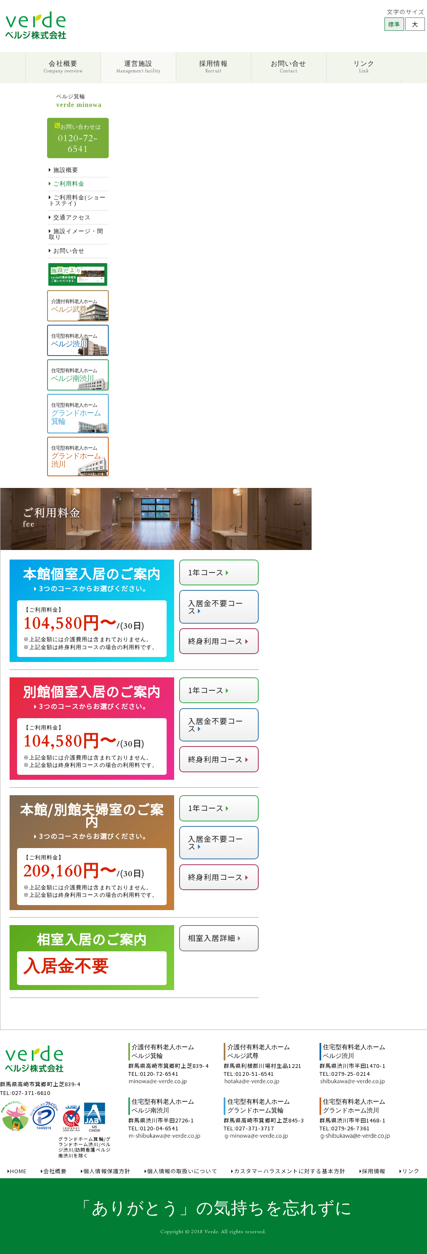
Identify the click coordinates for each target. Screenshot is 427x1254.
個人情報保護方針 (105, 1171)
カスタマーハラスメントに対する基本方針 (288, 1171)
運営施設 (138, 67)
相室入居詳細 (214, 937)
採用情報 (213, 67)
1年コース (208, 572)
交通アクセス (70, 217)
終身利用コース (218, 640)
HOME (17, 1171)
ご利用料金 (67, 184)
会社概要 (63, 67)
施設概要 (63, 170)
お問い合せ (288, 67)
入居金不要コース (215, 606)
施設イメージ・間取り (76, 234)
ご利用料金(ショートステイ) (77, 200)
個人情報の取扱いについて (181, 1171)
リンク (364, 67)
